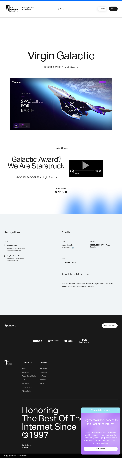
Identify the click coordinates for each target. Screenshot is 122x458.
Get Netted (25, 383)
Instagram (43, 372)
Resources (25, 372)
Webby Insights (27, 387)
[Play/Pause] (72, 171)
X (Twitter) (43, 376)
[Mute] (96, 171)
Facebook (43, 368)
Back (102, 9)
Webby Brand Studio (29, 376)
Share (113, 8)
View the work (66, 247)
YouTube (43, 380)
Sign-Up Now (100, 449)
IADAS (24, 368)
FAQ (23, 380)
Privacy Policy (26, 391)
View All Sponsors (109, 325)
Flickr (42, 383)
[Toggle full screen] (100, 171)
